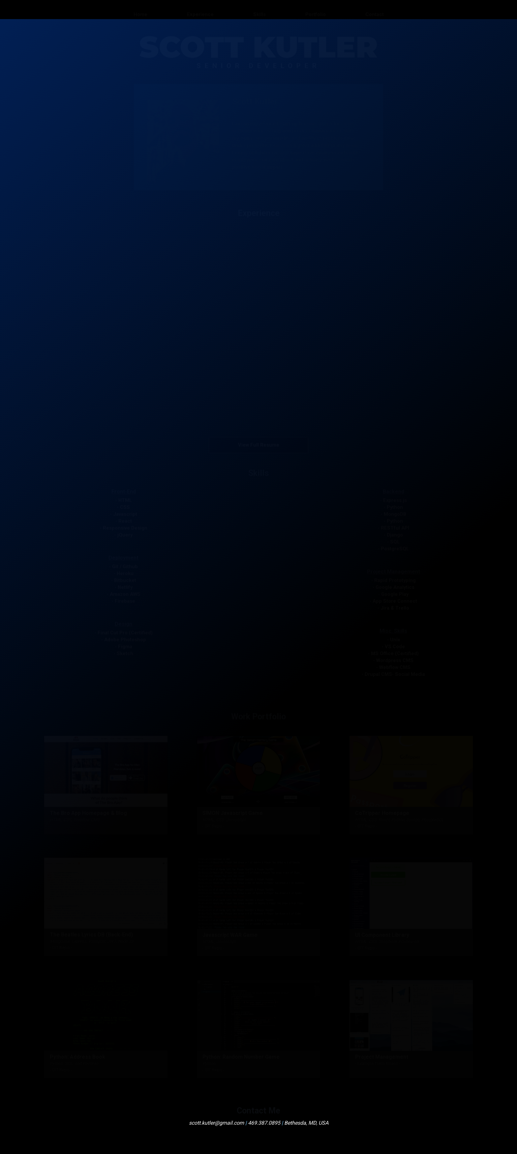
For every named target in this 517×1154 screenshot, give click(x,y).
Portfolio (315, 10)
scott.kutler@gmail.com (216, 1123)
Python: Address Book (77, 1056)
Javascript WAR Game (230, 934)
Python (208, 1062)
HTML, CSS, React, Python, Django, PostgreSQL (399, 819)
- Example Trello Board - (377, 1062)
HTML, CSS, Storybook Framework (387, 941)
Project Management (381, 1056)
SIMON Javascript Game (232, 812)
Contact (374, 10)
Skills (259, 10)
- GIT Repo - (213, 825)
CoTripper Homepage (382, 812)
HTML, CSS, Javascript (223, 819)
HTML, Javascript (218, 941)
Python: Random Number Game (241, 1056)
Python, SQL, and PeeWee (74, 1062)
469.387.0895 (264, 1123)
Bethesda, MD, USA (306, 1123)
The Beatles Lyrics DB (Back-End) (91, 934)
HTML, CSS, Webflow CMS (75, 819)
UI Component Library (382, 934)
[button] (258, 238)
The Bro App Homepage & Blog (88, 812)
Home (140, 10)
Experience (200, 10)
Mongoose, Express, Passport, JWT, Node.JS (92, 941)
